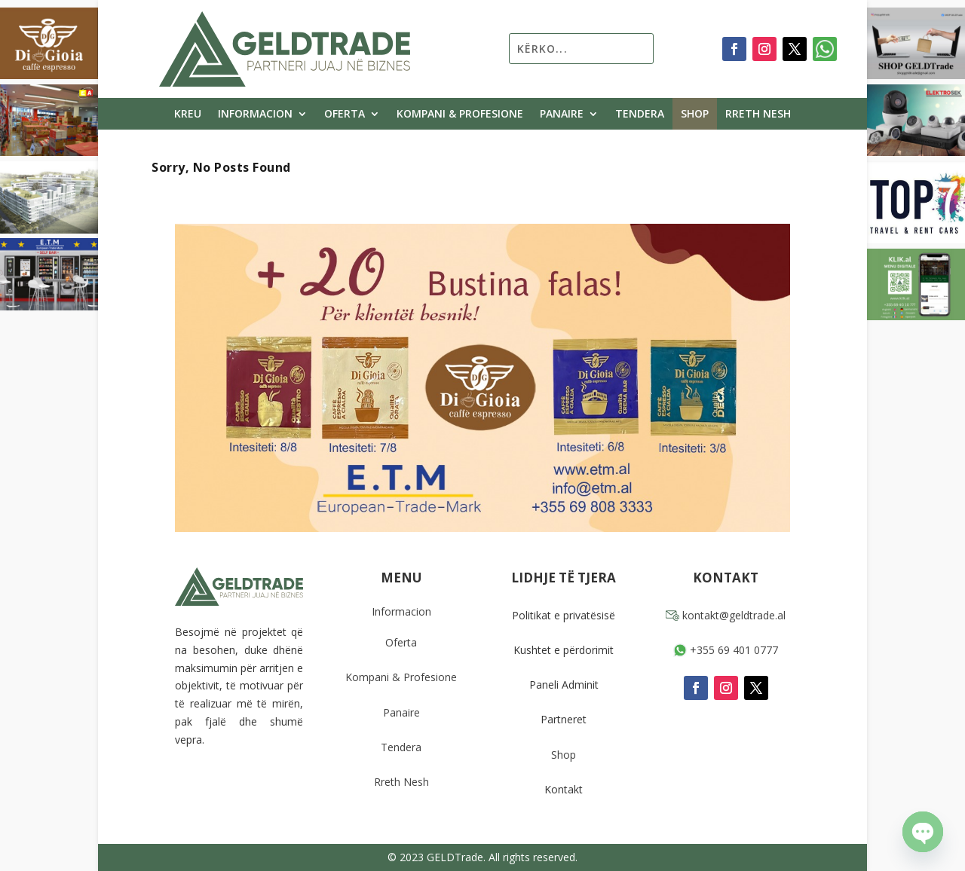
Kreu (187, 114)
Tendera (639, 114)
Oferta (344, 114)
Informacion (255, 114)
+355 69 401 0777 (725, 650)
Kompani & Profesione (460, 114)
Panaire (562, 114)
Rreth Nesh (758, 114)
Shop (695, 114)
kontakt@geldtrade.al (726, 615)
